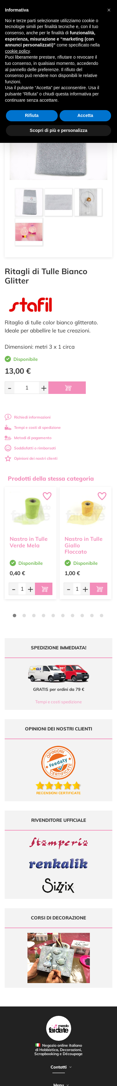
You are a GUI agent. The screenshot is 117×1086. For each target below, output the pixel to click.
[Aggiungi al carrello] (67, 387)
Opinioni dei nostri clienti (31, 458)
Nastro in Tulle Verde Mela (29, 542)
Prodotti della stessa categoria (51, 478)
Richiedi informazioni (28, 417)
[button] (109, 10)
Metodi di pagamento (28, 437)
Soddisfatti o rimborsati (30, 448)
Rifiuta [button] (32, 115)
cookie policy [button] (17, 51)
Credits (96, 1077)
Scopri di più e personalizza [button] (58, 130)
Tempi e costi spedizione (58, 701)
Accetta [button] (85, 115)
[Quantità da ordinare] (26, 387)
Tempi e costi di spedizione (33, 427)
